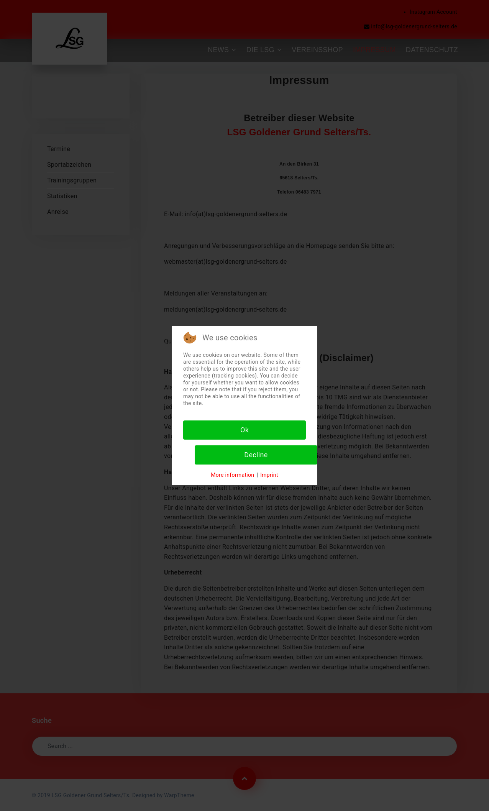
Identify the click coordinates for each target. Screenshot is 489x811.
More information (232, 475)
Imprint (269, 475)
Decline (255, 455)
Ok (244, 430)
